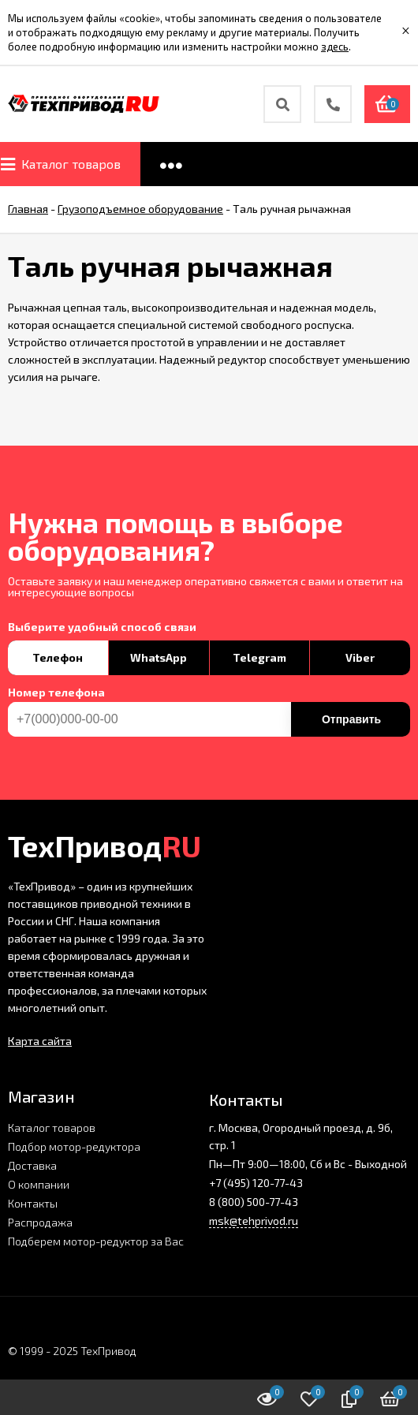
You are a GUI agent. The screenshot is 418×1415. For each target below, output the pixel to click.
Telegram (259, 657)
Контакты (33, 1203)
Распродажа (40, 1222)
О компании (38, 1184)
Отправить (351, 719)
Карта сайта (40, 1040)
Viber (360, 657)
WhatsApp (158, 657)
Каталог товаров (51, 1127)
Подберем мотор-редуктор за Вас (96, 1241)
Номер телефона (56, 692)
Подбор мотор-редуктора (74, 1146)
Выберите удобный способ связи (102, 627)
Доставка (32, 1165)
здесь (335, 46)
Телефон (57, 657)
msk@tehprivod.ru (253, 1220)
